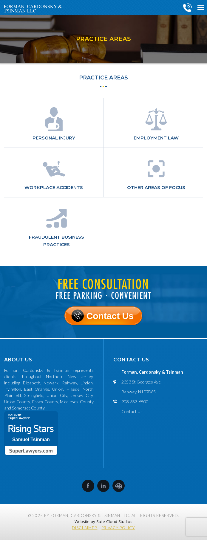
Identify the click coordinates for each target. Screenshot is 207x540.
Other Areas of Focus (156, 187)
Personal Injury (54, 138)
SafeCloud (118, 486)
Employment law (156, 138)
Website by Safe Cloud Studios (103, 521)
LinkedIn (103, 486)
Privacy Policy (118, 527)
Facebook (88, 486)
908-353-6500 (187, 7)
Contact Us (109, 316)
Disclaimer (84, 527)
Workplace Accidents (53, 187)
